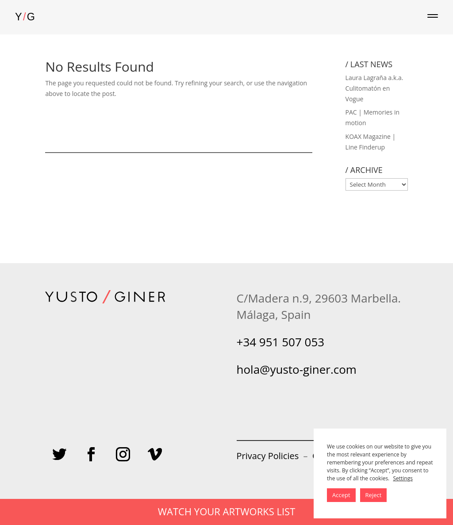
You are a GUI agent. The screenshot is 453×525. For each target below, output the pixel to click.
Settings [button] (403, 478)
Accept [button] (341, 495)
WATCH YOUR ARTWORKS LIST (227, 511)
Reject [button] (373, 495)
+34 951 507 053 (281, 342)
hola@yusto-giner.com (297, 369)
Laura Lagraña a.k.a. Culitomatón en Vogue (374, 88)
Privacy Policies (268, 456)
